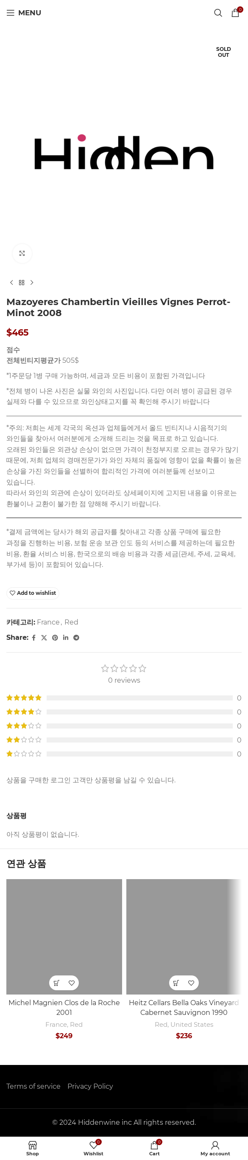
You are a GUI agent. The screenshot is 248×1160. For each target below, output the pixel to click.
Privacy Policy (90, 1086)
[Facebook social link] (33, 638)
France (48, 622)
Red (71, 622)
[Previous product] (11, 283)
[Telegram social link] (76, 638)
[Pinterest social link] (55, 638)
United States (191, 1024)
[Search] (218, 12)
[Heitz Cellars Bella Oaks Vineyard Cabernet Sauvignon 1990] (184, 937)
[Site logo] (124, 12)
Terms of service (33, 1086)
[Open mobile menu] (23, 12)
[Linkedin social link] (66, 638)
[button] (56, 982)
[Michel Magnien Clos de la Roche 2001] (64, 937)
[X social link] (44, 638)
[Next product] (32, 283)
